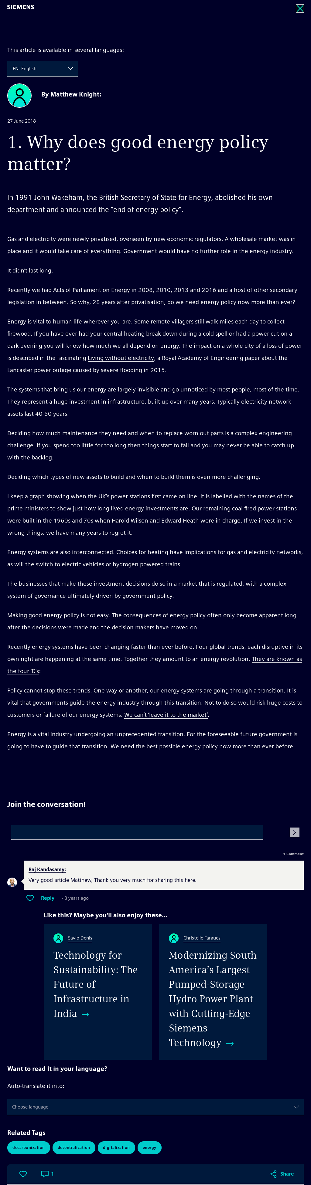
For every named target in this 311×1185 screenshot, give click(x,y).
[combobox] (13, 68)
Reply (47, 898)
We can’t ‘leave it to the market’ (166, 714)
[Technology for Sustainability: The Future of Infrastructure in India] (98, 992)
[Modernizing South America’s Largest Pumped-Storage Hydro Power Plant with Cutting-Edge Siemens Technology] (213, 992)
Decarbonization (28, 1147)
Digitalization (116, 1147)
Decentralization (74, 1147)
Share (287, 769)
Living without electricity (121, 357)
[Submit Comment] (294, 832)
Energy (149, 1147)
